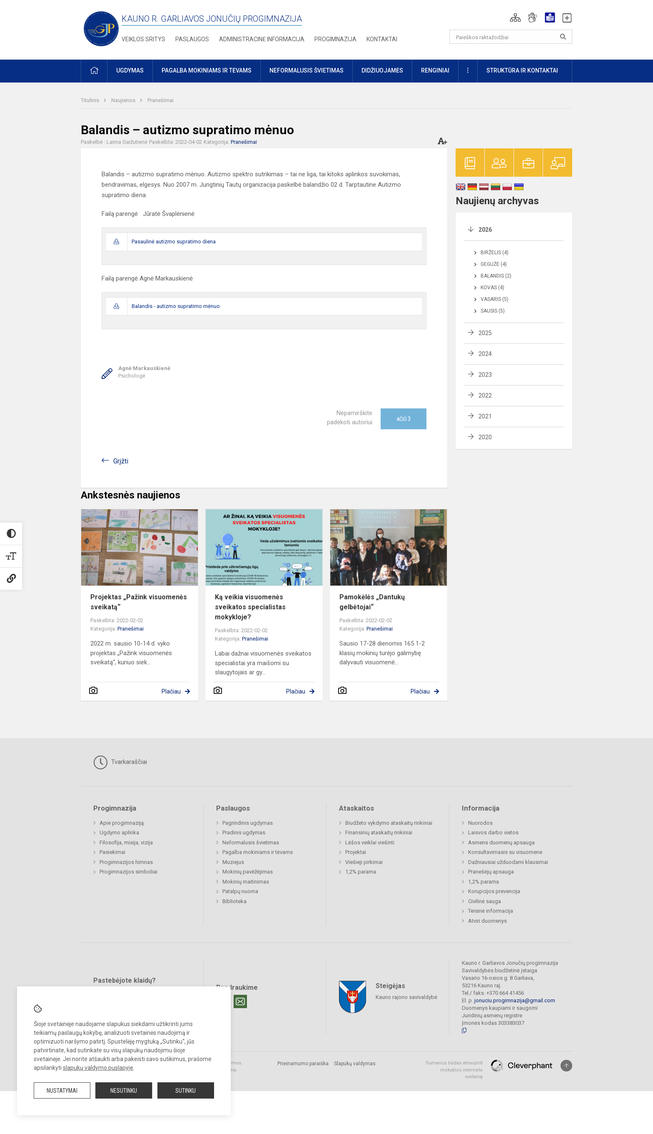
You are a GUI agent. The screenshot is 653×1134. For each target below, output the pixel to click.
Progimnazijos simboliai (128, 872)
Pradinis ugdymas (243, 832)
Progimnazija (335, 39)
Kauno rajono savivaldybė (406, 997)
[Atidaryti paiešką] (563, 37)
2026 (485, 229)
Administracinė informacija (261, 39)
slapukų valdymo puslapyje (98, 1067)
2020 (485, 437)
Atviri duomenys (487, 921)
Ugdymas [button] (130, 70)
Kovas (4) (492, 287)
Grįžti (120, 461)
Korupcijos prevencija (494, 891)
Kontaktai (381, 39)
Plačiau (171, 691)
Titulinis (90, 100)
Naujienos (124, 100)
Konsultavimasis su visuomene (505, 852)
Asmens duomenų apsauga (501, 842)
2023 (485, 374)
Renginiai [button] (435, 70)
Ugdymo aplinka (119, 832)
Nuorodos (480, 823)
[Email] (240, 1001)
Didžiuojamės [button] (382, 70)
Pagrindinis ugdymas (247, 823)
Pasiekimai (112, 852)
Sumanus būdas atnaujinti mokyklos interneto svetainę (454, 1069)
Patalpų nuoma (240, 891)
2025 (485, 333)
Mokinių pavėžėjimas (247, 872)
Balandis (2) (496, 276)
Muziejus (233, 862)
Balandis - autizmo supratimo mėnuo (176, 306)
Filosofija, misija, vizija (126, 842)
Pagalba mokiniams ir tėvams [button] (207, 70)
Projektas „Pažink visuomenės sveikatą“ (138, 602)
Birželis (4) (494, 252)
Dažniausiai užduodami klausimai (508, 862)
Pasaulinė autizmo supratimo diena (174, 241)
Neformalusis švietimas (250, 842)
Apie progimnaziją (122, 823)
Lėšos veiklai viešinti (369, 842)
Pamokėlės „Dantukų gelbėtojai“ (372, 602)
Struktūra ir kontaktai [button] (522, 70)
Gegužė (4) (494, 264)
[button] (515, 18)
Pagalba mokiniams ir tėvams (257, 852)
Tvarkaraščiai (120, 762)
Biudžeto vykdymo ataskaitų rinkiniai (388, 823)
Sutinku (185, 1090)
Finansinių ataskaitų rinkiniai (378, 832)
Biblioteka (234, 901)
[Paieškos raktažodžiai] (510, 37)
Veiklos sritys (143, 39)
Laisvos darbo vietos (493, 832)
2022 (485, 395)
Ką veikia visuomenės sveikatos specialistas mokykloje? (250, 607)
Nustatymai (62, 1090)
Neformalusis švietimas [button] (306, 70)
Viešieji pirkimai (364, 862)
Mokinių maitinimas (245, 882)
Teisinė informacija (490, 911)
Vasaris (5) (494, 299)
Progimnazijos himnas (126, 862)
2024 (485, 353)
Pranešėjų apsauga (491, 872)
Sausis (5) (493, 311)
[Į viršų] (566, 1065)
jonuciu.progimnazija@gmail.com (514, 1000)
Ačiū (403, 418)
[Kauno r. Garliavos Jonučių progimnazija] (101, 28)
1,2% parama (360, 872)
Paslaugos (192, 39)
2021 (485, 416)
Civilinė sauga (484, 901)
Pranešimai (160, 100)
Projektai (355, 852)
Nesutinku (123, 1090)
